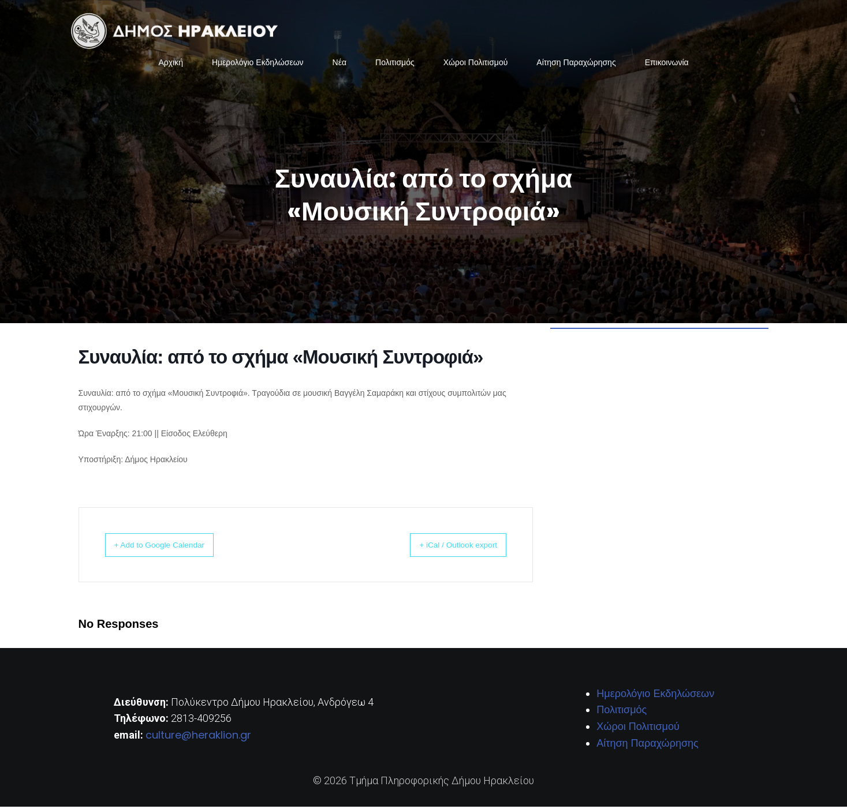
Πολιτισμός (395, 63)
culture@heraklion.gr (198, 737)
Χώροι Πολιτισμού (475, 63)
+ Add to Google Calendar (172, 547)
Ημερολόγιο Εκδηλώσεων (258, 63)
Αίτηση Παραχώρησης (575, 63)
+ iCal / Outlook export (447, 547)
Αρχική (170, 63)
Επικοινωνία (667, 63)
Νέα (339, 63)
